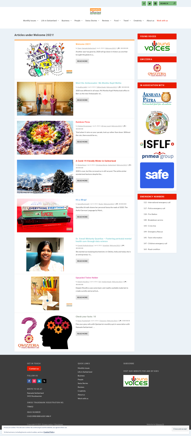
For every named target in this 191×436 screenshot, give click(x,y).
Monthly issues (84, 374)
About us (150, 27)
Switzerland (112, 171)
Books (101, 210)
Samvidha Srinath (83, 210)
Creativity (138, 27)
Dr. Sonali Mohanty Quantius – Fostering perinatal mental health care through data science (103, 246)
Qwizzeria (103, 327)
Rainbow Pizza (83, 128)
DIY (100, 288)
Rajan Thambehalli (84, 327)
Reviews (105, 27)
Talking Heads (101, 93)
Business (65, 27)
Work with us (162, 27)
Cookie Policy (49, 432)
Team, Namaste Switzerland (87, 54)
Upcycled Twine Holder (87, 284)
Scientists (106, 252)
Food (116, 27)
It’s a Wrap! (81, 206)
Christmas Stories (101, 171)
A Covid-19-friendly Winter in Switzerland (96, 167)
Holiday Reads (106, 288)
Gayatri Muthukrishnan (85, 252)
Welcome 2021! (83, 50)
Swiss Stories (91, 27)
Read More (82, 67)
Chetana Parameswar (85, 132)
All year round (106, 132)
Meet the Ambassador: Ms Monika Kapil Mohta (98, 89)
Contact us (34, 375)
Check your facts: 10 (86, 323)
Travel (126, 27)
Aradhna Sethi (82, 93)
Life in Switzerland (49, 27)
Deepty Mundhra (83, 288)
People (77, 27)
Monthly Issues (29, 27)
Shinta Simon (82, 171)
